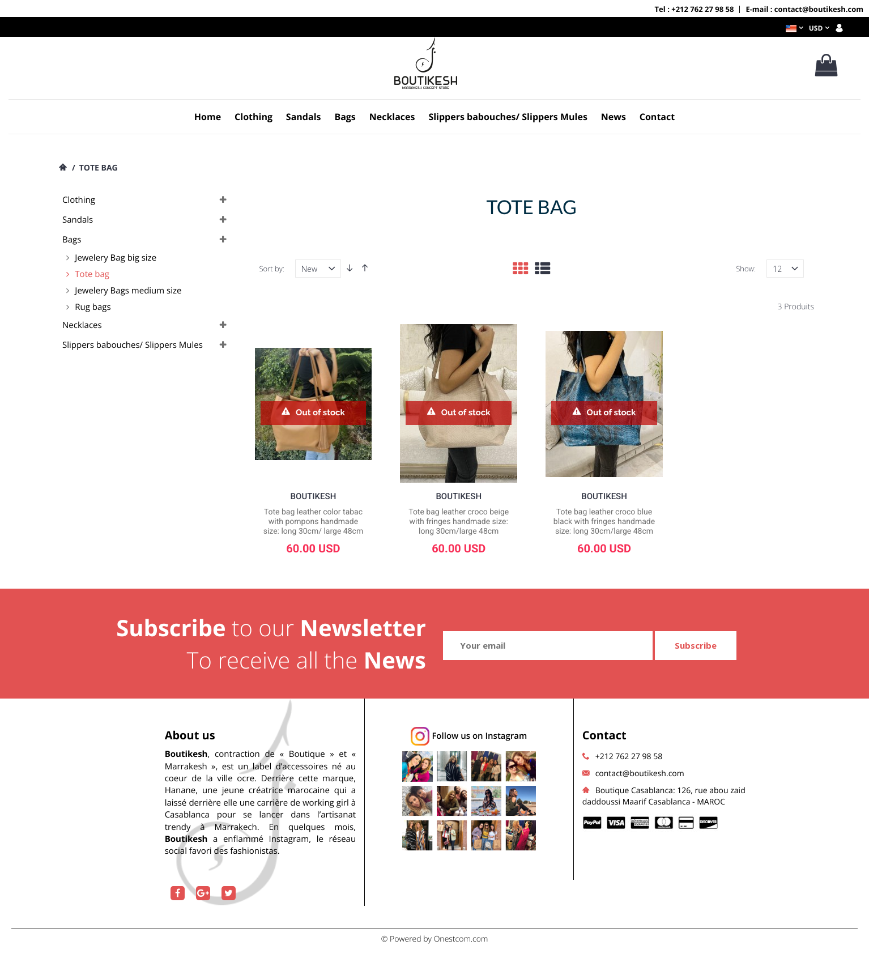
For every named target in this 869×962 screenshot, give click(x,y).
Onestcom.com (461, 939)
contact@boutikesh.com (639, 773)
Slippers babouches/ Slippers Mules (507, 116)
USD (816, 28)
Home (207, 116)
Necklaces (392, 116)
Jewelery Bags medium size (128, 290)
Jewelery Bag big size (115, 257)
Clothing (253, 116)
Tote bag (92, 274)
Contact (657, 116)
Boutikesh (313, 496)
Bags (344, 116)
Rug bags (92, 307)
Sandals (303, 116)
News (613, 116)
